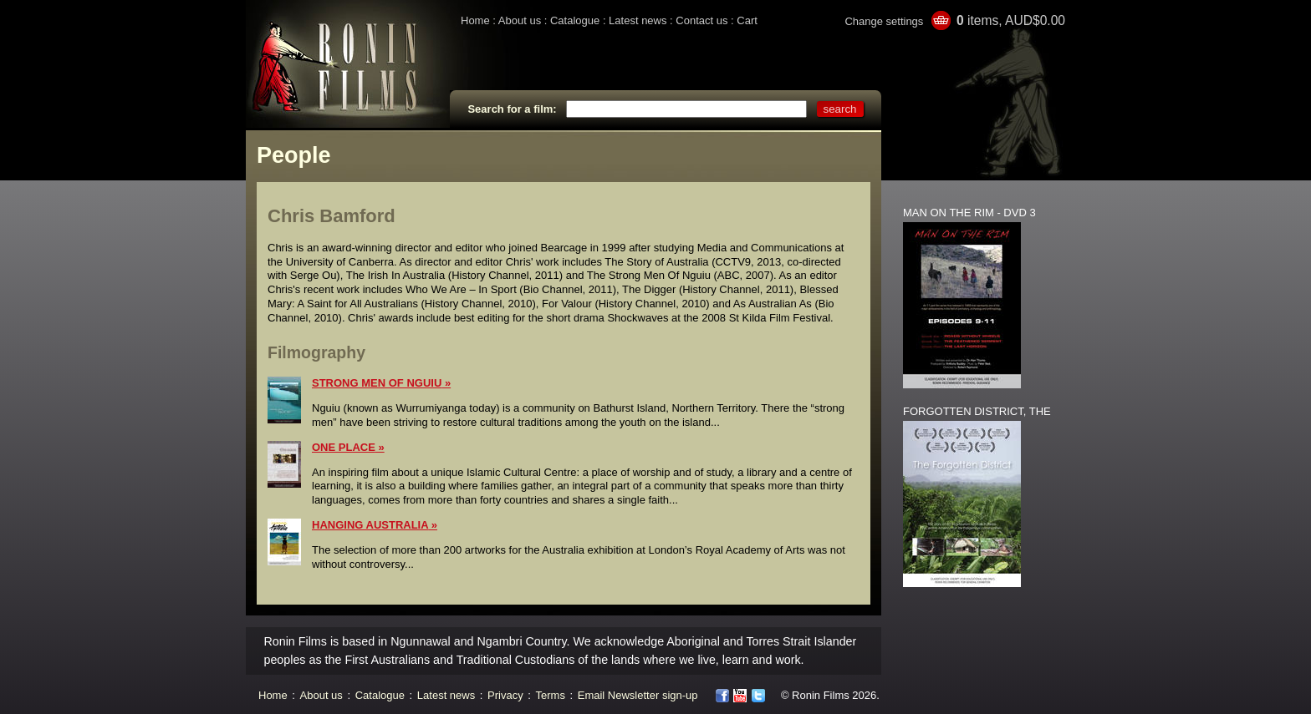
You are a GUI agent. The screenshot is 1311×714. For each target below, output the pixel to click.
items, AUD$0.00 (1010, 20)
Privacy (505, 695)
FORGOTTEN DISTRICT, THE (977, 411)
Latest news (637, 20)
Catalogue (574, 20)
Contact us (701, 20)
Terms (550, 695)
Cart (747, 20)
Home (475, 20)
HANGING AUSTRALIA (370, 525)
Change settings (883, 21)
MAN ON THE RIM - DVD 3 (969, 212)
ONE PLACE (343, 447)
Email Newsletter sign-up (638, 695)
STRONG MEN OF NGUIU (376, 383)
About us (519, 20)
